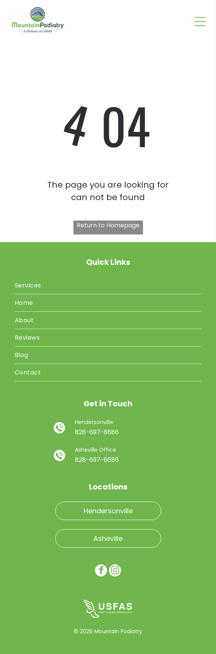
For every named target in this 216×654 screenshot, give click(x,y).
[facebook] (101, 571)
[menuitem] (108, 285)
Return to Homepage (108, 225)
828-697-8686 (97, 432)
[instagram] (115, 571)
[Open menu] (200, 21)
